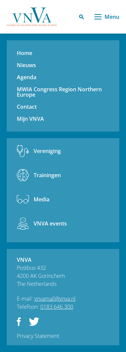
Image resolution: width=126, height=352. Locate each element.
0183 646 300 (56, 306)
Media (41, 199)
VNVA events (50, 223)
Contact (27, 106)
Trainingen (47, 175)
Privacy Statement (38, 336)
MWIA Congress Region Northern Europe (59, 92)
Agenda (26, 77)
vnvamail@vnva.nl (55, 298)
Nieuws (26, 65)
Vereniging (47, 151)
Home (24, 53)
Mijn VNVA (30, 118)
